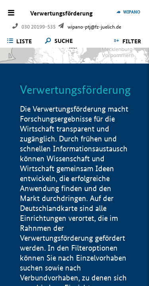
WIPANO (131, 12)
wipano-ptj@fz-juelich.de (94, 27)
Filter (131, 41)
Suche (63, 41)
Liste (24, 41)
